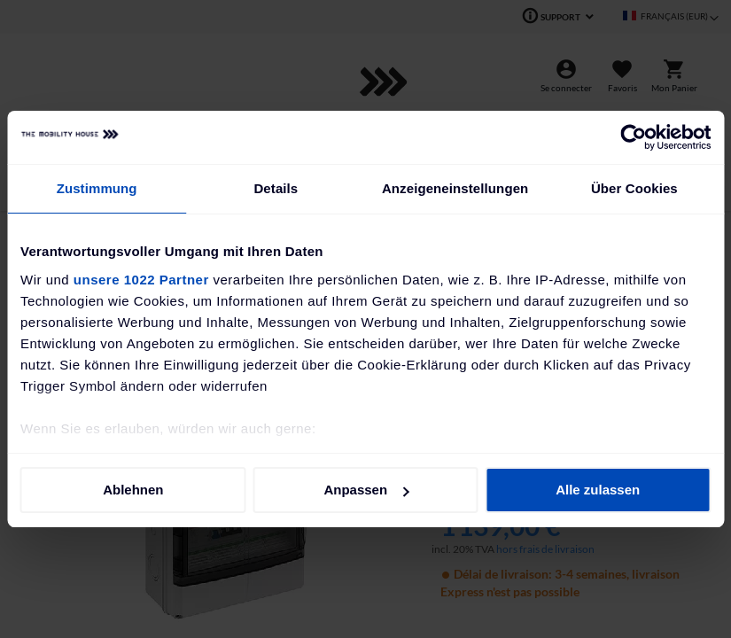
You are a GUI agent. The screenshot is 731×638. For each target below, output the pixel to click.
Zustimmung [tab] (97, 188)
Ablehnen (133, 489)
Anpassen (365, 489)
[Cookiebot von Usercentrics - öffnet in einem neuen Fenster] (633, 137)
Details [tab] (275, 188)
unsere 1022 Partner (141, 279)
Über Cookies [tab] (634, 188)
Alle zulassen (598, 489)
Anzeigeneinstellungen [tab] (455, 188)
